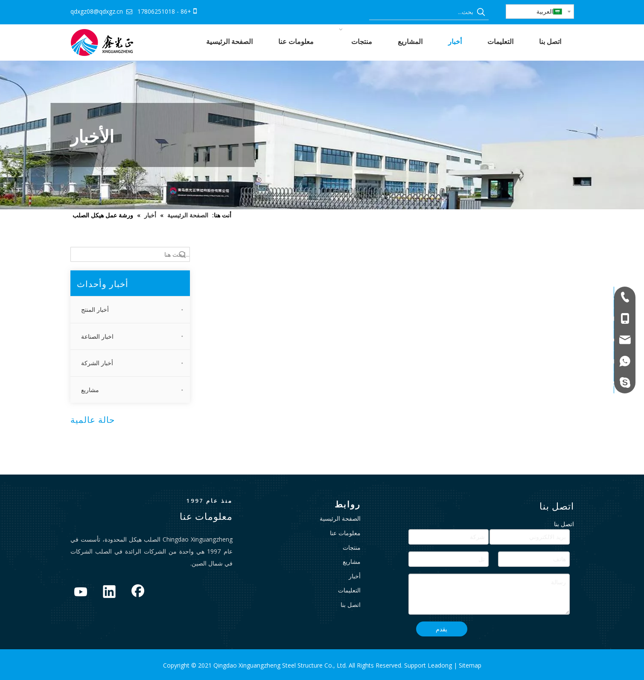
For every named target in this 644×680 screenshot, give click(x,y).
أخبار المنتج (95, 309)
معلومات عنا (345, 533)
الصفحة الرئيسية (340, 518)
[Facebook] (138, 592)
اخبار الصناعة (97, 336)
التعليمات (349, 590)
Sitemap (470, 665)
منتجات (352, 547)
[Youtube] (80, 592)
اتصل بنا (351, 605)
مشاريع (90, 390)
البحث (182, 254)
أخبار (355, 576)
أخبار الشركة (97, 363)
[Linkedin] (109, 592)
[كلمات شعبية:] (481, 12)
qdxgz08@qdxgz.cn (96, 11)
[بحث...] (421, 12)
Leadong (441, 665)
